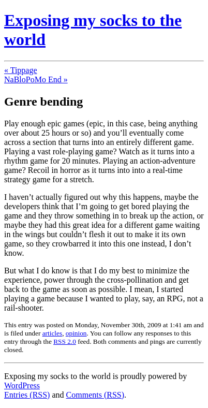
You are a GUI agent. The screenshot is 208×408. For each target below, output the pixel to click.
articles (52, 333)
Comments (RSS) (95, 394)
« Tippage (20, 70)
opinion (76, 333)
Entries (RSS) (27, 394)
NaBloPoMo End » (36, 79)
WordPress (22, 385)
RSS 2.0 (64, 341)
